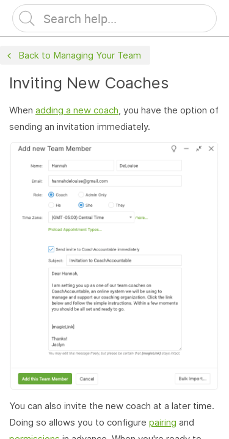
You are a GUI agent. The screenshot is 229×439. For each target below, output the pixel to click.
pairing (162, 422)
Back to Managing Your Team (72, 55)
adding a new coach (76, 110)
